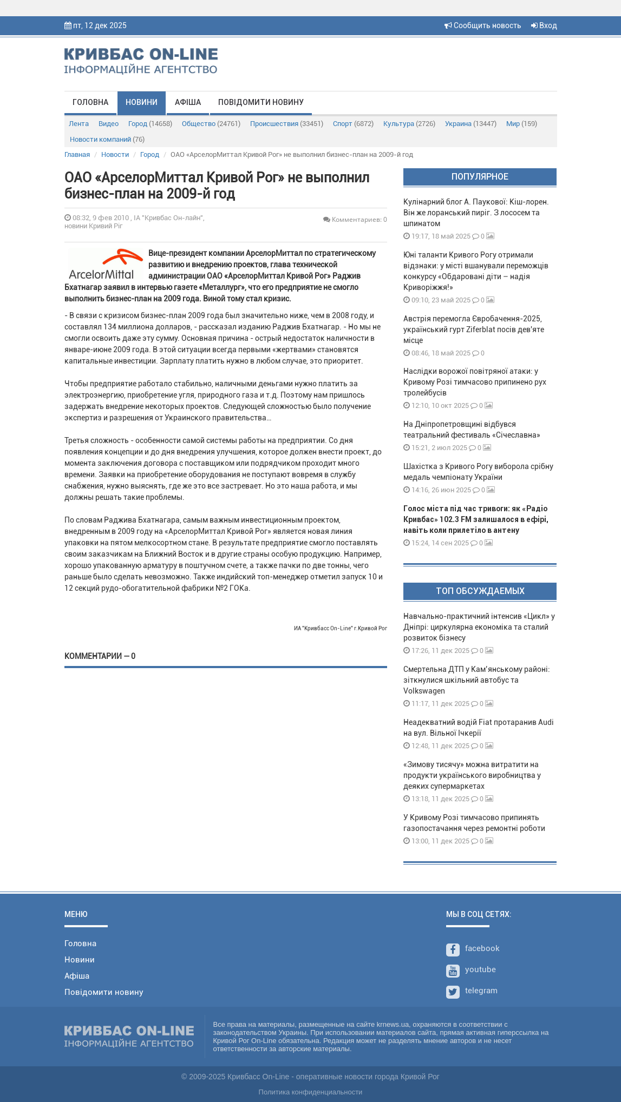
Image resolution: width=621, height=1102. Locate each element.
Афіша (188, 102)
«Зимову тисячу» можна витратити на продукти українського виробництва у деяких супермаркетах (472, 775)
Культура (409, 124)
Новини (142, 102)
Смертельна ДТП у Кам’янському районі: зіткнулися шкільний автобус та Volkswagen (476, 680)
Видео (109, 124)
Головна (90, 102)
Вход (544, 25)
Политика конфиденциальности (311, 1092)
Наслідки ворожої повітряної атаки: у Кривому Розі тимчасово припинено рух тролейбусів (474, 382)
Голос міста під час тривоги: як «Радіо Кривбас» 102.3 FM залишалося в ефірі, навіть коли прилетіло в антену (475, 519)
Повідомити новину (261, 102)
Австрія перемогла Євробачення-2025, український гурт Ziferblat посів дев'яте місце (473, 329)
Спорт (353, 124)
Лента (79, 124)
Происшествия (286, 124)
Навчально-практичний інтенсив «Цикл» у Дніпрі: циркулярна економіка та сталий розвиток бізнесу (479, 627)
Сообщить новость (482, 25)
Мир (521, 124)
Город (150, 124)
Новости (115, 154)
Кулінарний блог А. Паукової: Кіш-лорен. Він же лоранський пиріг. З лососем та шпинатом (476, 212)
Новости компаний (107, 139)
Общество (211, 124)
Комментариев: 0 (355, 219)
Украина (470, 124)
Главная (77, 154)
